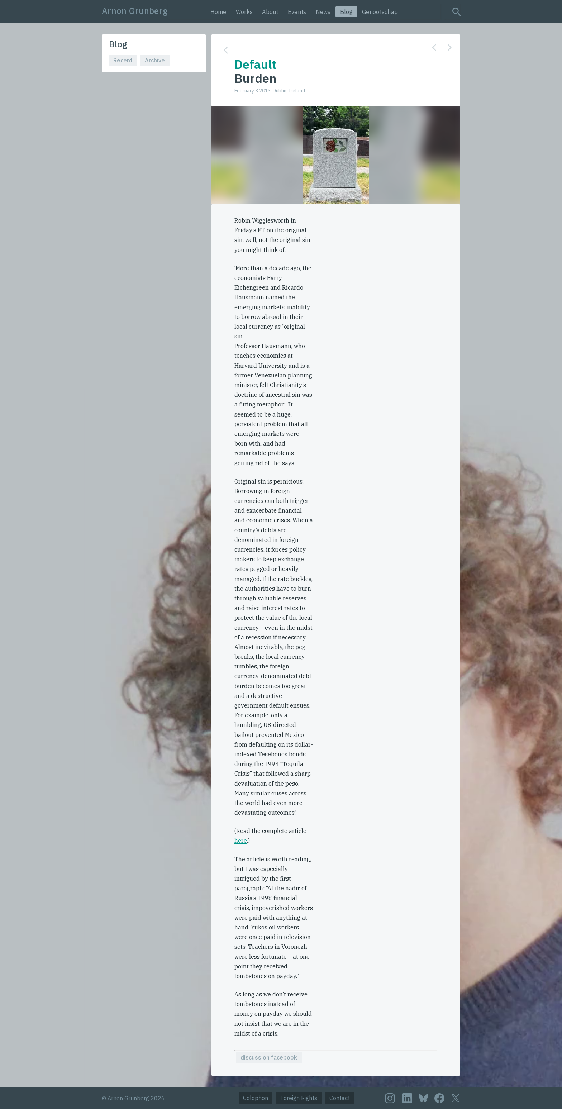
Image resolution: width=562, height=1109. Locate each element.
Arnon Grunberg (135, 10)
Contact (339, 1097)
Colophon (255, 1097)
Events (297, 11)
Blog (346, 11)
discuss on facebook (268, 1057)
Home (218, 11)
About (270, 11)
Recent (123, 60)
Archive (155, 60)
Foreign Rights (298, 1097)
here (240, 840)
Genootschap (380, 11)
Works (244, 11)
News (323, 11)
